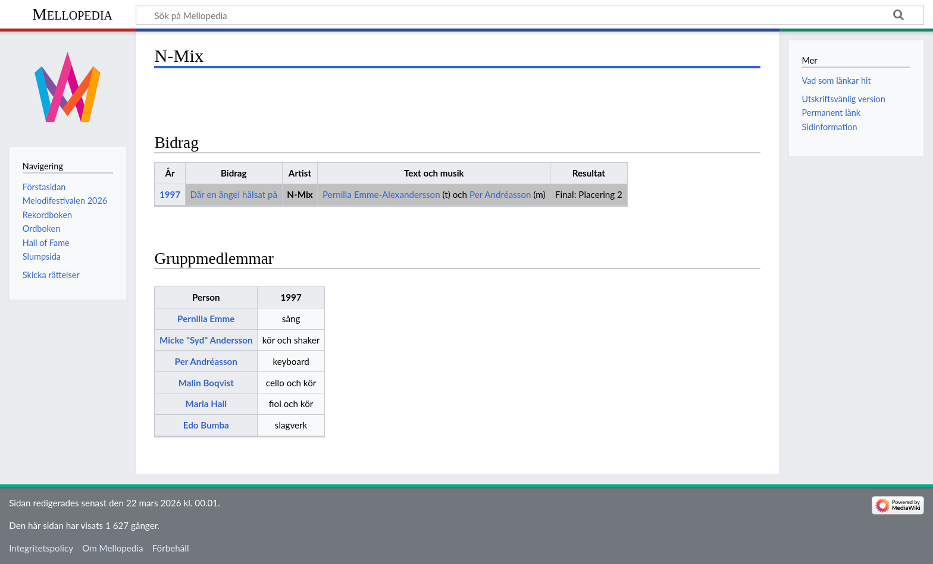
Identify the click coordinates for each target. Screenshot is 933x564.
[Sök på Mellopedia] (529, 14)
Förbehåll (170, 548)
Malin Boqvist (206, 382)
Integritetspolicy (41, 548)
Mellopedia (72, 14)
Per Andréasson (500, 194)
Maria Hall (206, 403)
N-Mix (299, 194)
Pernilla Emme (205, 318)
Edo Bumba (206, 425)
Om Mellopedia (112, 548)
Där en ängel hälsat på (233, 194)
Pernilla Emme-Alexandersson (381, 194)
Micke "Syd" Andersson (206, 340)
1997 (169, 194)
